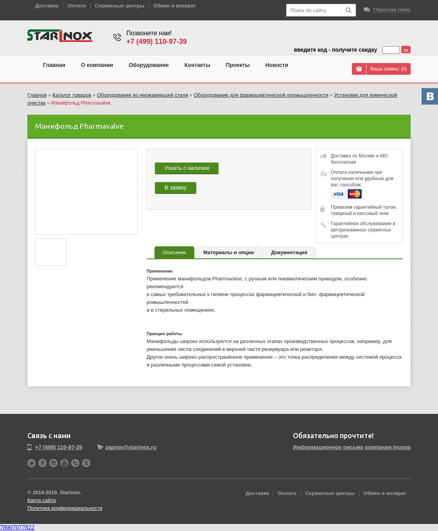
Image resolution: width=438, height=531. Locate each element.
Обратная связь (392, 10)
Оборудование (149, 65)
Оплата (77, 6)
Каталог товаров (71, 95)
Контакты (197, 65)
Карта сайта (41, 500)
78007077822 (17, 527)
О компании (97, 65)
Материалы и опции (228, 252)
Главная (54, 65)
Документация (289, 252)
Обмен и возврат (174, 6)
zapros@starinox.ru (130, 447)
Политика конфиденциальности (64, 508)
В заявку (176, 187)
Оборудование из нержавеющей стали (142, 95)
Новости (276, 65)
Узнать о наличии (187, 168)
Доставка (47, 6)
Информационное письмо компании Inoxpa (352, 447)
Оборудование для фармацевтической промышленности (261, 95)
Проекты (238, 65)
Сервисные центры (119, 6)
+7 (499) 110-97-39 (156, 41)
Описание (174, 252)
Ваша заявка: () (388, 69)
